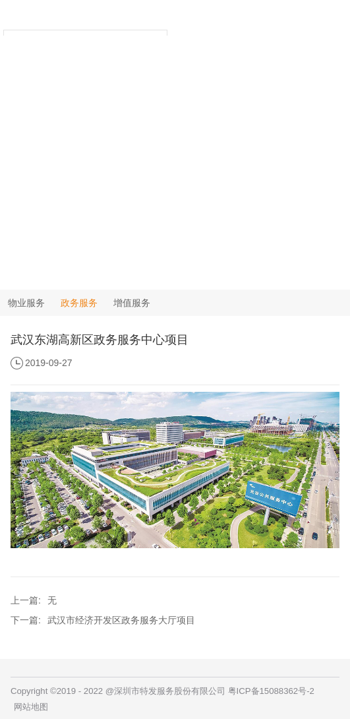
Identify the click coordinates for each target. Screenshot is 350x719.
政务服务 (79, 302)
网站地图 (31, 707)
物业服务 (26, 302)
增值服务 (131, 302)
